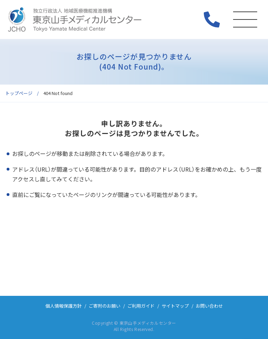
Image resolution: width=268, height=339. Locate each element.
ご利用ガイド (141, 305)
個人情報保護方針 (63, 305)
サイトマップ (175, 305)
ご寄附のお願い (104, 305)
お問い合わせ (209, 305)
